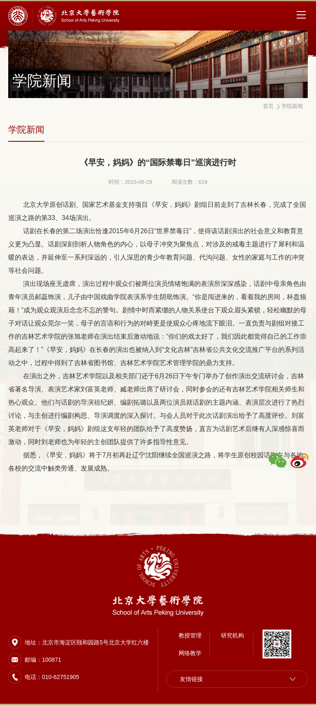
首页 (268, 106)
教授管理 (190, 635)
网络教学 (190, 653)
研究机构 (232, 635)
